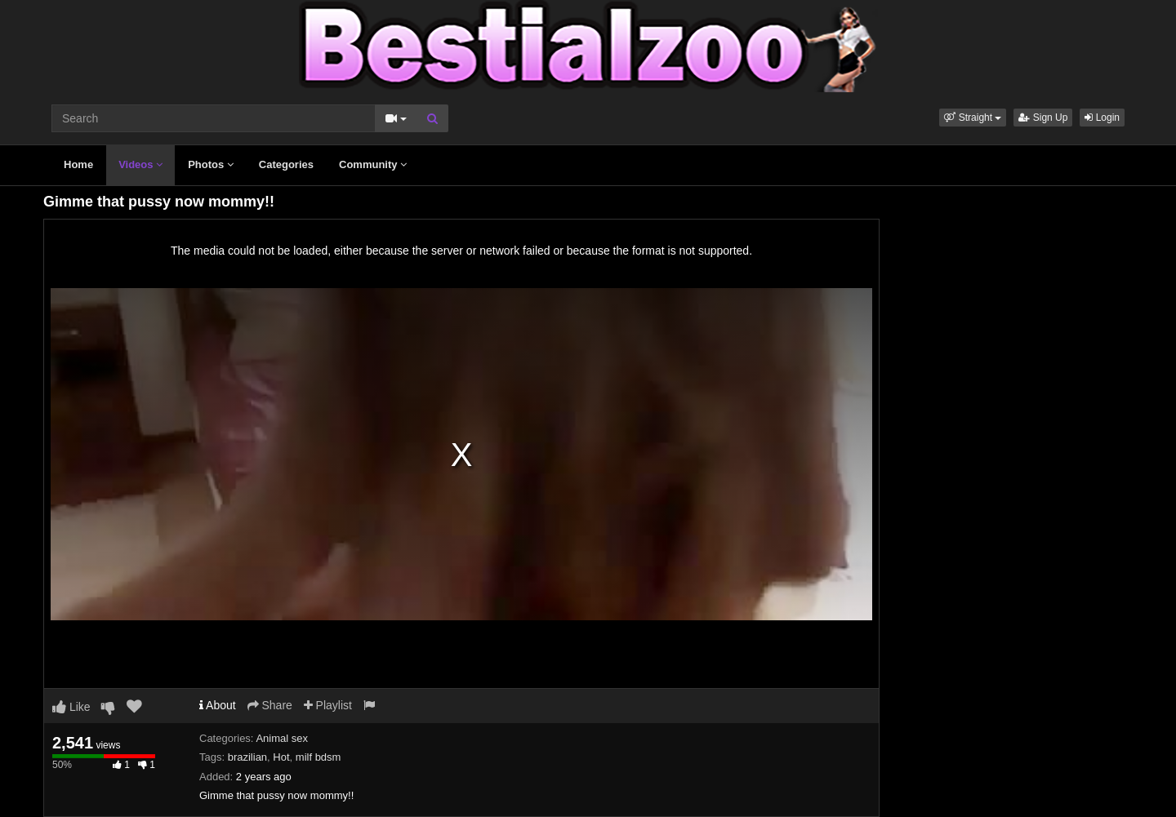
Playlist (328, 705)
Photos (211, 164)
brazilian (247, 757)
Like (71, 706)
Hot (281, 757)
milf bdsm (318, 757)
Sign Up (1042, 117)
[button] (972, 118)
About (217, 705)
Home (78, 164)
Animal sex (282, 738)
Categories (286, 164)
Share (269, 705)
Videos (140, 164)
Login (1102, 117)
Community (373, 164)
